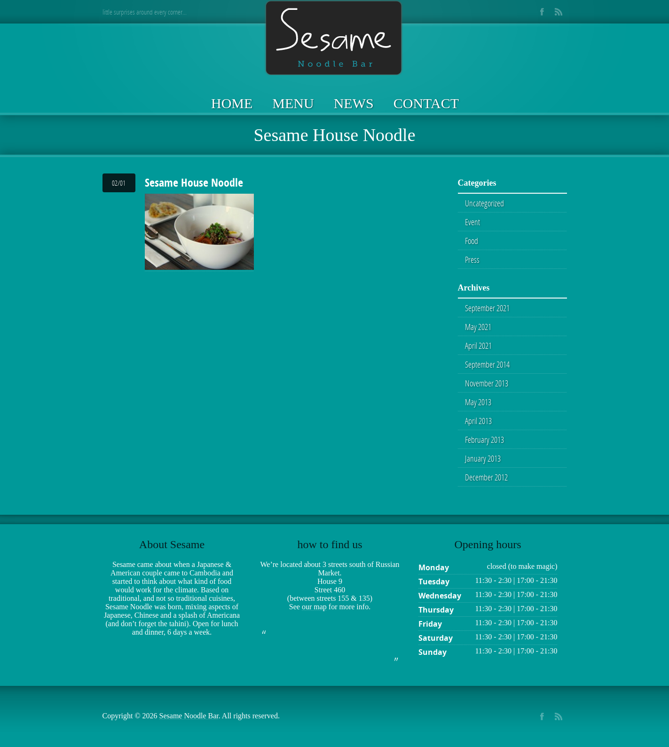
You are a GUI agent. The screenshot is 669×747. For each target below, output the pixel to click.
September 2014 (487, 364)
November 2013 (486, 383)
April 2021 (478, 345)
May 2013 (478, 402)
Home (231, 103)
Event (472, 222)
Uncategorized (484, 203)
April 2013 (478, 420)
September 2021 (487, 308)
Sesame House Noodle (194, 182)
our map (314, 607)
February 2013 (484, 439)
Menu (293, 103)
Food (471, 240)
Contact (426, 103)
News (354, 103)
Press (472, 259)
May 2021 (478, 326)
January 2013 (483, 458)
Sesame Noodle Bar (189, 716)
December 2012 (486, 477)
